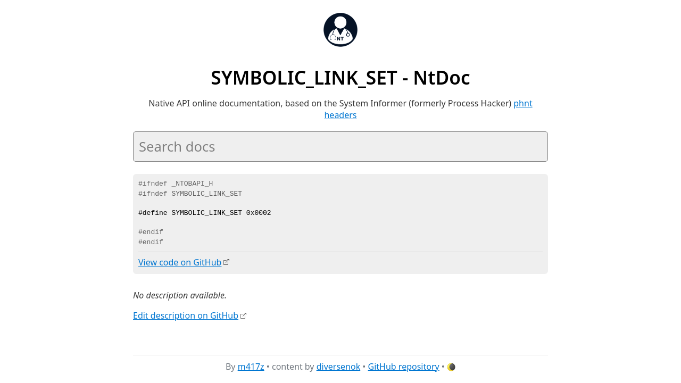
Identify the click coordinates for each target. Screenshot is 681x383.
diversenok (339, 366)
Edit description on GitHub (185, 315)
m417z (251, 366)
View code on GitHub (179, 262)
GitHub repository (403, 366)
